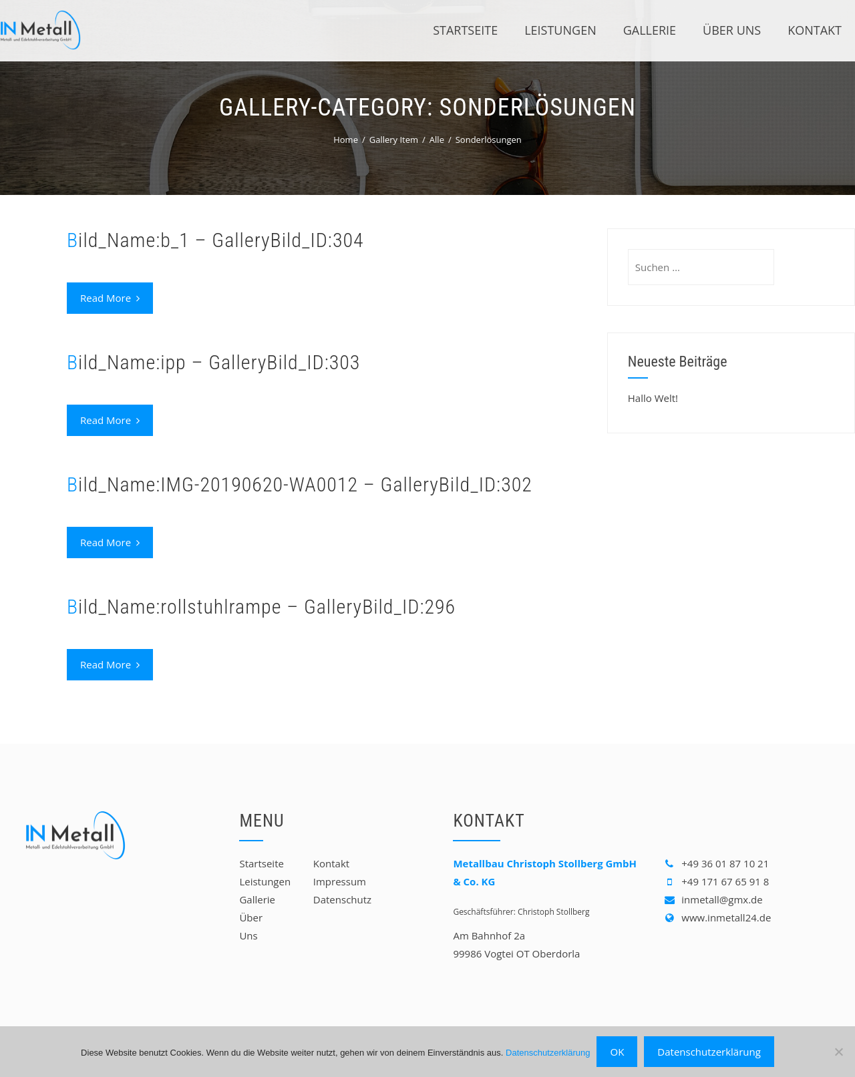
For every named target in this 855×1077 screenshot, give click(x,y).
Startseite (465, 30)
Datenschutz (342, 899)
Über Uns (732, 30)
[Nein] (838, 1051)
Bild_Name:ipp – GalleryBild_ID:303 (213, 362)
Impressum (339, 881)
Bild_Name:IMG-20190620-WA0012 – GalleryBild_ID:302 (299, 484)
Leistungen (560, 30)
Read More (110, 297)
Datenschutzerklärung (548, 1053)
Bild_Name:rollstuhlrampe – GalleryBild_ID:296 (261, 606)
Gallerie (649, 30)
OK (617, 1051)
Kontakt (815, 30)
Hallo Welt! (653, 398)
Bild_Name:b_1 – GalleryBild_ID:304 (215, 240)
